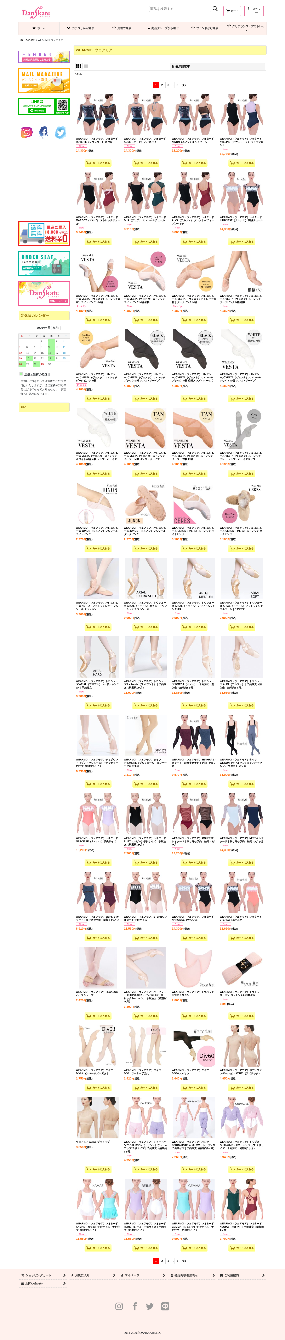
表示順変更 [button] (181, 66)
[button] (254, 11)
